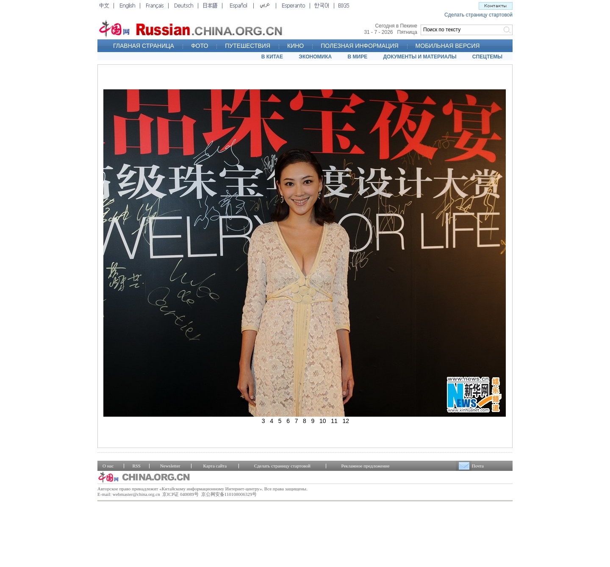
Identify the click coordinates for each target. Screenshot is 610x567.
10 (322, 421)
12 (346, 421)
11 (334, 421)
